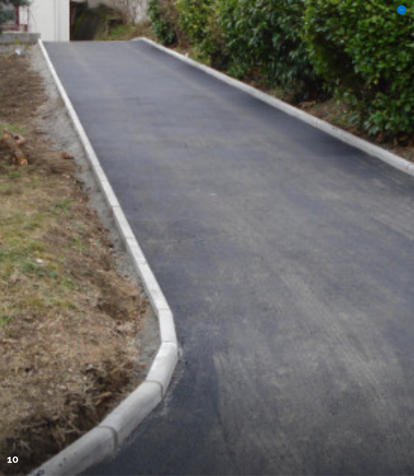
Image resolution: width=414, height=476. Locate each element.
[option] (207, 238)
